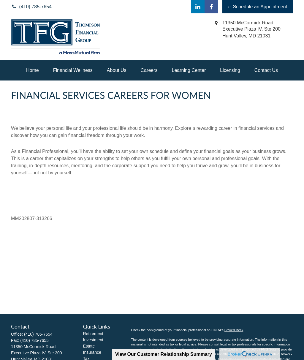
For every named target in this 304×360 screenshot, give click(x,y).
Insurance (92, 352)
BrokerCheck (233, 330)
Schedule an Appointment (257, 7)
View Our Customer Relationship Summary (163, 354)
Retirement (93, 333)
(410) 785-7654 (38, 334)
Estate (89, 346)
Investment (93, 339)
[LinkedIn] (198, 6)
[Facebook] (211, 6)
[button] (32, 70)
